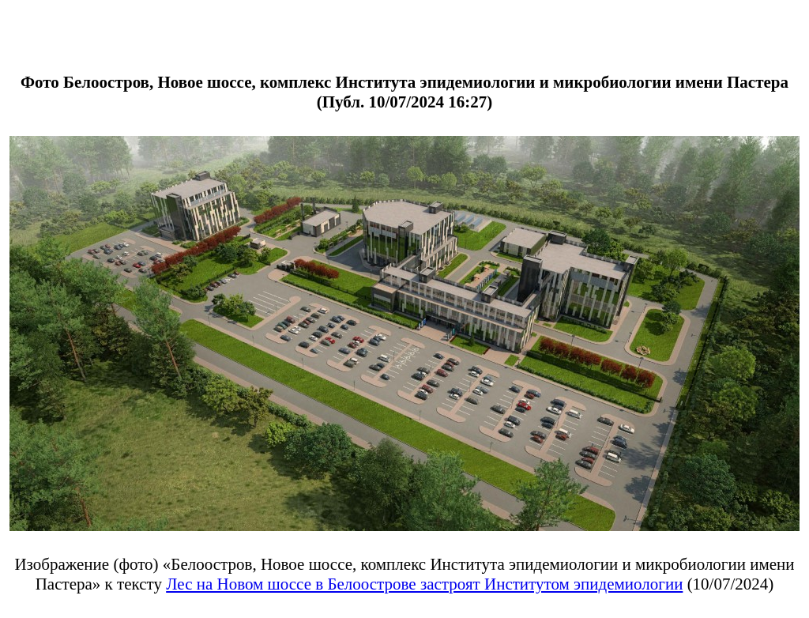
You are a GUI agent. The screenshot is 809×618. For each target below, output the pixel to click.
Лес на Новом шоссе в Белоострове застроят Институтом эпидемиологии (424, 584)
